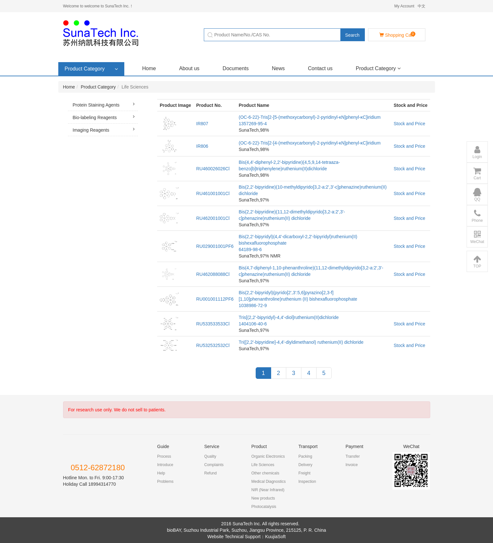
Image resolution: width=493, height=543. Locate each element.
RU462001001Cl (213, 218)
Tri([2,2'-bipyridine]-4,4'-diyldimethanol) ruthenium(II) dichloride (301, 342)
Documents (236, 68)
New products (263, 498)
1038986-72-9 (253, 305)
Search (352, 35)
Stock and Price (409, 123)
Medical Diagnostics (268, 481)
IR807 (202, 123)
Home (149, 68)
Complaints (213, 465)
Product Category (378, 68)
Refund (210, 473)
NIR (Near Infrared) (267, 490)
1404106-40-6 (253, 323)
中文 (421, 6)
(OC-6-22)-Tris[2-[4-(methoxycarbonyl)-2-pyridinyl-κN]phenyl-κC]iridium (310, 142)
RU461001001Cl (213, 193)
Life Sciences (262, 465)
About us (189, 68)
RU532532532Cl (213, 345)
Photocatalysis (263, 506)
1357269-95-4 (253, 123)
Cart (477, 173)
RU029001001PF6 (214, 246)
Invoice (352, 465)
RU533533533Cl (213, 323)
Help (161, 473)
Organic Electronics (268, 456)
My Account (404, 6)
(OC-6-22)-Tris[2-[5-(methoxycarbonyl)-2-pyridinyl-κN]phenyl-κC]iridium (310, 117)
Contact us (320, 68)
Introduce (165, 465)
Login (477, 152)
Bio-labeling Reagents (105, 116)
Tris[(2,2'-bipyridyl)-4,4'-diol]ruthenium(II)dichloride (289, 317)
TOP (477, 261)
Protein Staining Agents (105, 104)
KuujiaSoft (275, 536)
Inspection (307, 481)
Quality (210, 456)
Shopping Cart (397, 35)
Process (164, 456)
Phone (477, 216)
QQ (477, 194)
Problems (165, 481)
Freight (304, 473)
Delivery (305, 465)
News (278, 68)
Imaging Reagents (105, 129)
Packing (305, 456)
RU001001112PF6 (214, 299)
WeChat (477, 237)
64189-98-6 (250, 249)
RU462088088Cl (213, 274)
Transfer (353, 456)
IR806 (202, 146)
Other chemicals (265, 473)
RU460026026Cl (213, 168)
